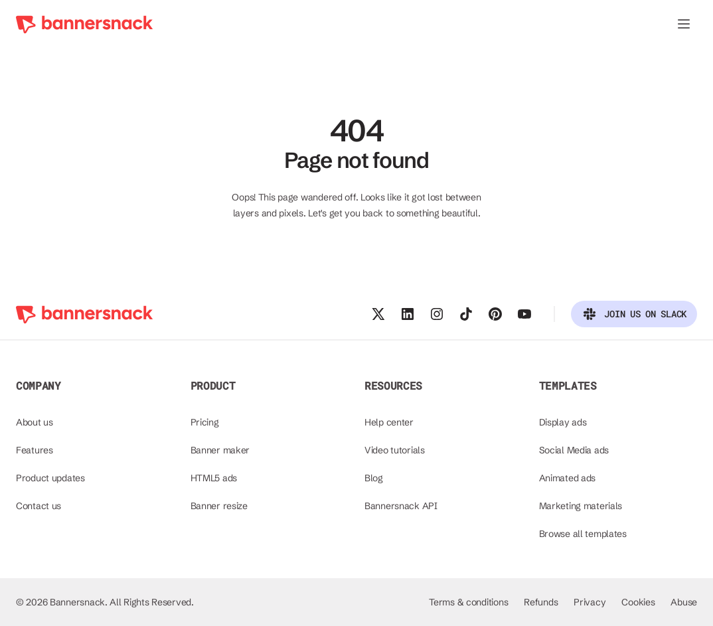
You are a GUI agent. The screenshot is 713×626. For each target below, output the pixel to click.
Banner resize (219, 506)
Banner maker (220, 450)
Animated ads (567, 478)
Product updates (50, 478)
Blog (373, 478)
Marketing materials (581, 506)
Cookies (638, 602)
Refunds (541, 602)
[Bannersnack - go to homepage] (84, 24)
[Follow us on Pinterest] (495, 314)
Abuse (684, 602)
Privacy (589, 602)
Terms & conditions (468, 602)
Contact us (38, 506)
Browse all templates (583, 534)
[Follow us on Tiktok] (466, 314)
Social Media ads (574, 450)
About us (34, 422)
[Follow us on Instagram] (437, 314)
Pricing (205, 422)
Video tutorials (394, 450)
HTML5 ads (214, 478)
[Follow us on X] (378, 314)
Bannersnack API (400, 506)
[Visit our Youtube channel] (524, 314)
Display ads (563, 422)
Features (34, 450)
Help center (389, 422)
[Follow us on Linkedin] (407, 314)
